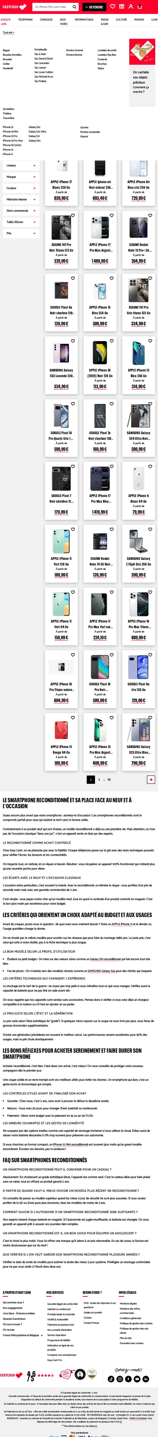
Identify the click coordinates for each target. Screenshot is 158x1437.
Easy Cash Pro (54, 1362)
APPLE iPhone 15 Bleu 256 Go (100, 309)
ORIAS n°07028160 (138, 1418)
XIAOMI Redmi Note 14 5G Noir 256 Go (100, 560)
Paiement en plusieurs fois (60, 1324)
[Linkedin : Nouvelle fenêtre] (145, 1379)
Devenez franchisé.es (14, 1319)
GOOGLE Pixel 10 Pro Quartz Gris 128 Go (61, 435)
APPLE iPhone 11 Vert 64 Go (61, 623)
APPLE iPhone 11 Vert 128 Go (61, 560)
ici (121, 1422)
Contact (87, 1318)
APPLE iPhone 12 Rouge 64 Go (61, 749)
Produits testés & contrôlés (60, 1313)
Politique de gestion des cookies (136, 1323)
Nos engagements (12, 1308)
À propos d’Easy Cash (17, 1292)
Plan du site (125, 1339)
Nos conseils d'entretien (59, 1330)
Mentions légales (128, 1303)
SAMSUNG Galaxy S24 (101, 971)
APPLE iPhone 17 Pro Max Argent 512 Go (100, 247)
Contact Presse (91, 1323)
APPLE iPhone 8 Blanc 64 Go (138, 498)
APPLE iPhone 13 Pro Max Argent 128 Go (100, 749)
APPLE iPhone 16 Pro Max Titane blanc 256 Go (138, 623)
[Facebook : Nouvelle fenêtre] (128, 1379)
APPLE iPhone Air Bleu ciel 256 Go (139, 184)
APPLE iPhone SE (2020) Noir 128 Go (99, 372)
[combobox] (55, 7)
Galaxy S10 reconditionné (105, 959)
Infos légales (127, 1292)
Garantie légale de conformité (62, 1303)
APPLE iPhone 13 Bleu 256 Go (138, 372)
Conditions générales (130, 1318)
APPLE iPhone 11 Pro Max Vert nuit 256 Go (100, 623)
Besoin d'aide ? (92, 1292)
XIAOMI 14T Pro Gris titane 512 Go (138, 309)
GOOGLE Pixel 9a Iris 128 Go (139, 686)
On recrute (8, 1330)
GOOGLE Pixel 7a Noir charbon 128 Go (100, 435)
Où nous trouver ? (12, 1324)
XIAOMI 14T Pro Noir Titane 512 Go (61, 247)
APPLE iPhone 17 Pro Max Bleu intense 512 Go (100, 498)
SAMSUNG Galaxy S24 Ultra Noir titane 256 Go (138, 435)
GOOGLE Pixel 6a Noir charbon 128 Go (61, 309)
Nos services (55, 1292)
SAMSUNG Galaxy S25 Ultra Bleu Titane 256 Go (138, 749)
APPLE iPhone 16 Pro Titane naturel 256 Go (61, 686)
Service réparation (56, 1335)
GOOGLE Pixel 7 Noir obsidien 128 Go (61, 498)
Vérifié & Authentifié (57, 1319)
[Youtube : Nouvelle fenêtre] (137, 1379)
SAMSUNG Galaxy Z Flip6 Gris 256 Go (138, 560)
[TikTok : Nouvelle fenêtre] (111, 1379)
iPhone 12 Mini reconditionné (70, 1144)
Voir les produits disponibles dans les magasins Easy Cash (89, 139)
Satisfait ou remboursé (58, 1308)
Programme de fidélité (58, 1341)
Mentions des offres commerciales (129, 1310)
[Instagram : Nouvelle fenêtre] (119, 1379)
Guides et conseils (92, 1313)
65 (109, 779)
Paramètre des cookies (131, 1344)
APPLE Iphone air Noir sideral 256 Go (100, 184)
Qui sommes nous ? (13, 1303)
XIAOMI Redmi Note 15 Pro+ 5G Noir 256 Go (138, 247)
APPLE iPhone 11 (122, 924)
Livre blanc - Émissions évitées (19, 1313)
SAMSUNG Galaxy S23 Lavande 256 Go (61, 372)
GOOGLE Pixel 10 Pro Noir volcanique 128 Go (100, 686)
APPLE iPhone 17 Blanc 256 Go (61, 184)
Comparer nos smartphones (61, 1356)
